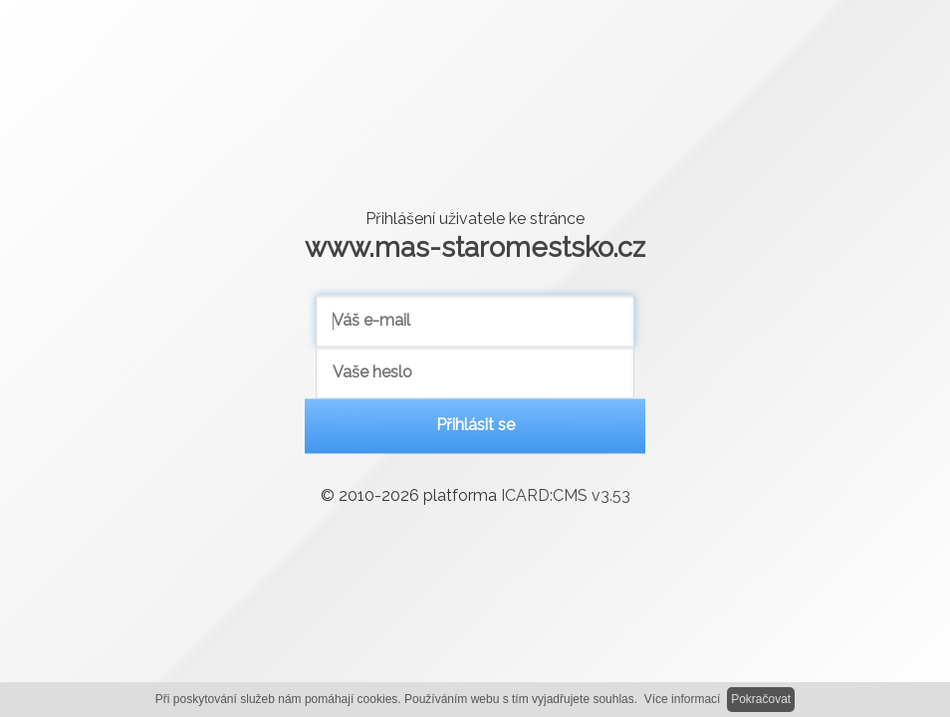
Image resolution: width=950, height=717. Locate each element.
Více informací (682, 699)
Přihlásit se (475, 425)
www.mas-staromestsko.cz (475, 247)
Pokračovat (761, 699)
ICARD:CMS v (565, 496)
